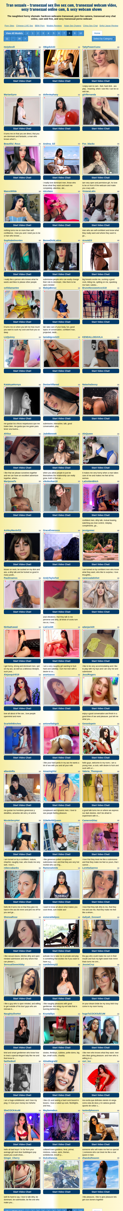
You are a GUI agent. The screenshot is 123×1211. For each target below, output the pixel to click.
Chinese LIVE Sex (24, 25)
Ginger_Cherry (12, 1115)
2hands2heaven (90, 1115)
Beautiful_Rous (12, 140)
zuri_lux (86, 1022)
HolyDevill (9, 47)
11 (7, 38)
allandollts (9, 743)
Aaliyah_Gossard (91, 883)
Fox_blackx (88, 140)
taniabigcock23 (51, 326)
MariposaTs (10, 464)
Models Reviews (54, 25)
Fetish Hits (87, 1206)
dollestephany (50, 92)
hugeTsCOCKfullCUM (93, 976)
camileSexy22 (50, 929)
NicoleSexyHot (12, 790)
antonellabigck (51, 697)
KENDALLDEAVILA (92, 326)
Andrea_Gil (49, 140)
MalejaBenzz (49, 278)
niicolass (48, 185)
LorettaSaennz (90, 836)
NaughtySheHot (12, 976)
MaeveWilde (10, 185)
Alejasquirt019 (11, 650)
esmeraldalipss (51, 883)
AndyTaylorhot (51, 557)
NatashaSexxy (90, 371)
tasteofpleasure (90, 1069)
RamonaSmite (50, 836)
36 (19, 38)
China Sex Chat (90, 25)
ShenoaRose (10, 883)
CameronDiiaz (89, 790)
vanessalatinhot (90, 557)
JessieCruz (88, 929)
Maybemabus (50, 1069)
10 (80, 33)
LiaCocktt (48, 605)
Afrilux (7, 419)
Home (97, 33)
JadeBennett (50, 419)
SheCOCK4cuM (12, 1069)
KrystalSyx (49, 976)
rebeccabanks (11, 836)
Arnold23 (87, 233)
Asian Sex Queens (72, 25)
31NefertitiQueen (52, 790)
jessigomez (88, 512)
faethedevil (10, 1022)
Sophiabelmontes (13, 233)
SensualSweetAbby (14, 929)
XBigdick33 (49, 47)
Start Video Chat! (22, 79)
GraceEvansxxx (51, 512)
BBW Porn (40, 25)
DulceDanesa (50, 1115)
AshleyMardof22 (12, 512)
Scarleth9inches (12, 697)
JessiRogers (89, 650)
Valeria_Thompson (92, 743)
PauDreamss (10, 557)
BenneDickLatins (52, 233)
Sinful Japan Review (108, 25)
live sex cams (67, 1189)
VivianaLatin (88, 185)
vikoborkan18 (50, 464)
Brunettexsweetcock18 (94, 278)
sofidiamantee (11, 278)
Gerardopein (89, 697)
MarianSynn (10, 92)
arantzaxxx (49, 650)
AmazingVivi (49, 743)
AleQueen (87, 419)
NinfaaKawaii (11, 605)
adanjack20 (88, 605)
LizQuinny (9, 326)
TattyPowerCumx (91, 47)
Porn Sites (9, 25)
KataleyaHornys (12, 371)
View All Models (14, 33)
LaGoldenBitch (90, 464)
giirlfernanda (89, 92)
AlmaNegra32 (50, 1022)
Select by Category (103, 38)
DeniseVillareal (51, 371)
